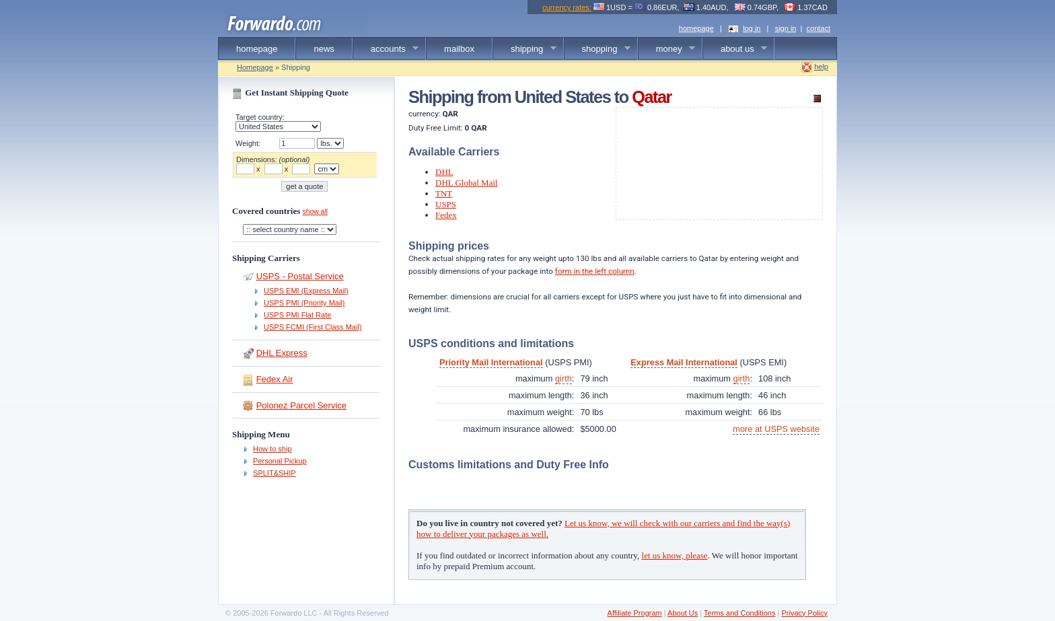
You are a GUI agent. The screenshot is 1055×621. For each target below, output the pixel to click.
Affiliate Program (635, 613)
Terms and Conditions (739, 613)
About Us (682, 613)
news (324, 49)
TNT (443, 193)
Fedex (446, 215)
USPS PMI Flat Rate (297, 315)
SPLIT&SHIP (274, 473)
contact (818, 28)
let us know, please (675, 555)
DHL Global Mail (466, 183)
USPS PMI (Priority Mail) (304, 303)
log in (751, 28)
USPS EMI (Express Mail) (306, 291)
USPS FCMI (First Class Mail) (312, 327)
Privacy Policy (804, 613)
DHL (444, 172)
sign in (786, 28)
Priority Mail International (491, 362)
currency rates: (566, 7)
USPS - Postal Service (300, 276)
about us (735, 49)
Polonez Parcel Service (301, 405)
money (667, 49)
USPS (445, 204)
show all (315, 211)
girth (563, 378)
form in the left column (594, 271)
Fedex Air (274, 379)
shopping (597, 49)
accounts (386, 49)
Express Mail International (683, 362)
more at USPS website (776, 429)
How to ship (272, 449)
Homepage (255, 67)
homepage (696, 28)
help (821, 67)
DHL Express (281, 353)
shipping (524, 49)
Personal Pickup (280, 461)
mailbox (459, 49)
